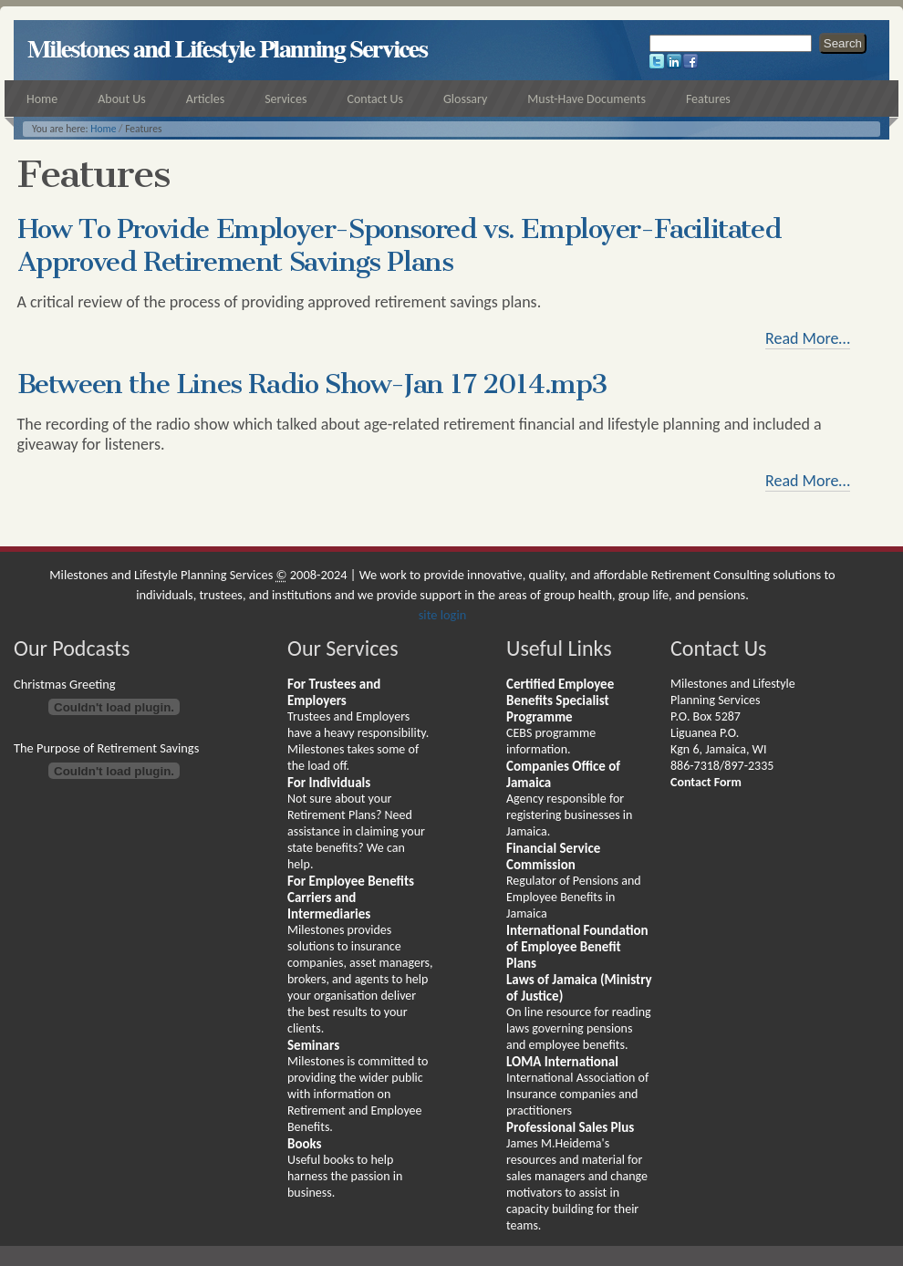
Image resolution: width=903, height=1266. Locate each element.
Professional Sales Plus (570, 1127)
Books (304, 1144)
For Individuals (328, 782)
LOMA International (562, 1061)
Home (103, 128)
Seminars (313, 1045)
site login (443, 615)
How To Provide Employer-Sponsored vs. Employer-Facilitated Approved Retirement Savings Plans (399, 245)
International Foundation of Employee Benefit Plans (577, 946)
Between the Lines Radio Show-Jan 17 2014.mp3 (312, 384)
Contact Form (706, 782)
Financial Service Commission (553, 856)
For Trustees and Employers (333, 692)
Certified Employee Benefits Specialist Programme (560, 700)
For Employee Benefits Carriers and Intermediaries (350, 897)
